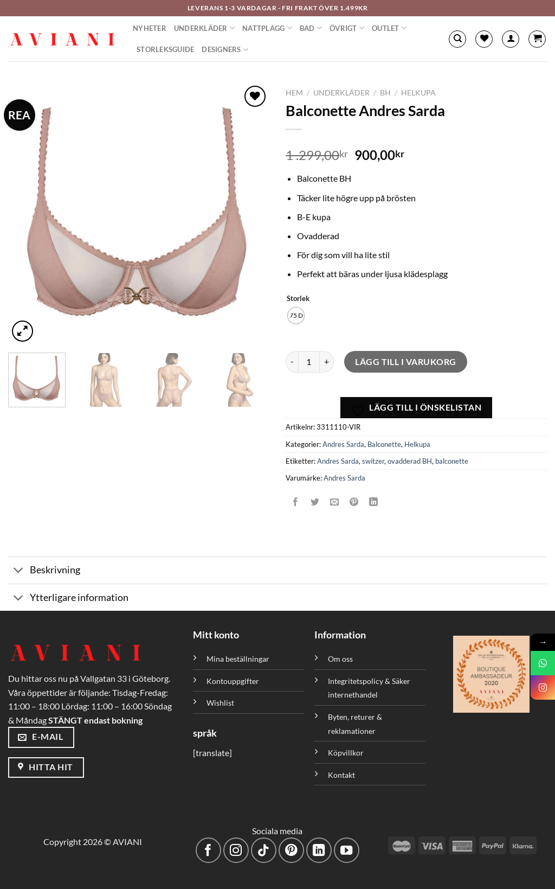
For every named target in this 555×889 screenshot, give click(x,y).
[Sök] (457, 39)
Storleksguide (165, 49)
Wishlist (220, 702)
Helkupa (418, 92)
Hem (294, 92)
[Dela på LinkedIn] (374, 502)
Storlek (298, 299)
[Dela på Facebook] (296, 502)
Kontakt (341, 774)
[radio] (296, 316)
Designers (225, 49)
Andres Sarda (343, 444)
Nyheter (149, 28)
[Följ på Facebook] (208, 850)
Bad (311, 28)
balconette (451, 461)
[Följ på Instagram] (236, 850)
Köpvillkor (346, 752)
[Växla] (18, 571)
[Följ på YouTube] (346, 850)
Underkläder (204, 28)
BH (385, 92)
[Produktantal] (309, 362)
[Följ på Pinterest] (291, 850)
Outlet (389, 28)
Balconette (384, 444)
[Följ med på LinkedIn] (319, 850)
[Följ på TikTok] (263, 850)
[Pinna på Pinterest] (354, 502)
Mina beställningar (238, 658)
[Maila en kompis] (335, 502)
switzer (373, 461)
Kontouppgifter (232, 681)
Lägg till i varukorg (405, 361)
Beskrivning (44, 571)
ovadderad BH (410, 461)
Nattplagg (267, 28)
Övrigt (347, 28)
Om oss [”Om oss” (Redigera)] (340, 658)
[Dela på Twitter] (315, 502)
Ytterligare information (68, 598)
